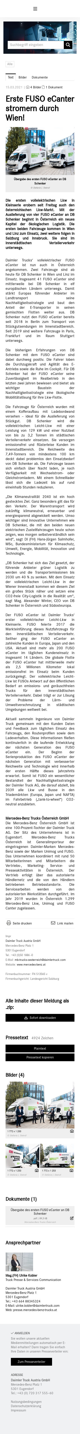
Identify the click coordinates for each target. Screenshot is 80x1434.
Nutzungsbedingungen (26, 1401)
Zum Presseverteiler (31, 1361)
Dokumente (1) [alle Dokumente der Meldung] (21, 1199)
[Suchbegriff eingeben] (40, 45)
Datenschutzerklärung (26, 1406)
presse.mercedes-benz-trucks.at (35, 1310)
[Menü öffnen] (35, 8)
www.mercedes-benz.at (31, 964)
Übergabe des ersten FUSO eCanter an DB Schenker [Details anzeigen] (40, 1211)
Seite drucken (22, 923)
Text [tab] (10, 77)
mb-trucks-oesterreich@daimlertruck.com (40, 959)
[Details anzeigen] (71, 1131)
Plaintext (40, 1048)
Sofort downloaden (40, 1017)
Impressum (18, 1410)
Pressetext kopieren (40, 1057)
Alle (10, 64)
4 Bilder (35, 87)
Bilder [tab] (23, 77)
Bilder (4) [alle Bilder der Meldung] (15, 1075)
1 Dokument (54, 87)
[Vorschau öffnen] (40, 151)
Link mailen (65, 923)
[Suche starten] (68, 45)
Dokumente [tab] (40, 77)
